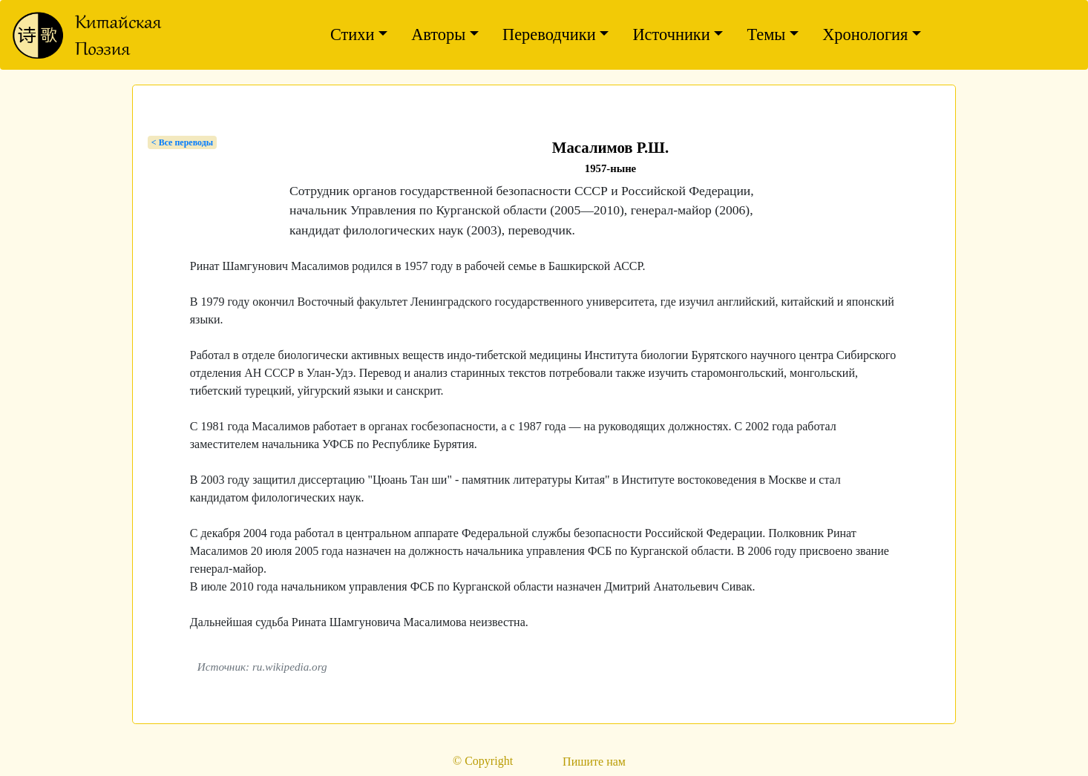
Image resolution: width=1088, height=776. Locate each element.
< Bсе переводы (182, 142)
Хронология (865, 34)
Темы (766, 34)
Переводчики (549, 34)
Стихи (352, 34)
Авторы (438, 34)
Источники (671, 34)
